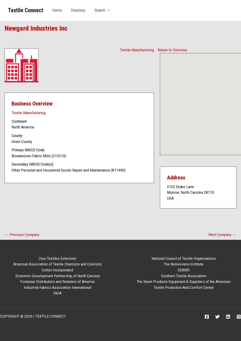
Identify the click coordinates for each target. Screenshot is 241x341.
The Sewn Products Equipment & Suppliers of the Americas (184, 282)
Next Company (222, 235)
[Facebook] (207, 316)
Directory (78, 10)
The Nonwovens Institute (183, 264)
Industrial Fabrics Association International (57, 287)
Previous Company (22, 235)
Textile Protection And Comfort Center (184, 287)
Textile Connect (25, 10)
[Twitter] (217, 316)
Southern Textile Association (183, 276)
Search (102, 10)
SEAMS (184, 270)
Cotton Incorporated (57, 270)
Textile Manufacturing (137, 50)
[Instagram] (238, 316)
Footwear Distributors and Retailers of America (57, 282)
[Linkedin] (228, 316)
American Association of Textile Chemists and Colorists (57, 264)
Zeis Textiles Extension (57, 258)
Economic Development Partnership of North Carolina (57, 276)
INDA (57, 293)
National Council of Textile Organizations (184, 258)
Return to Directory (172, 50)
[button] (107, 10)
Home (57, 10)
